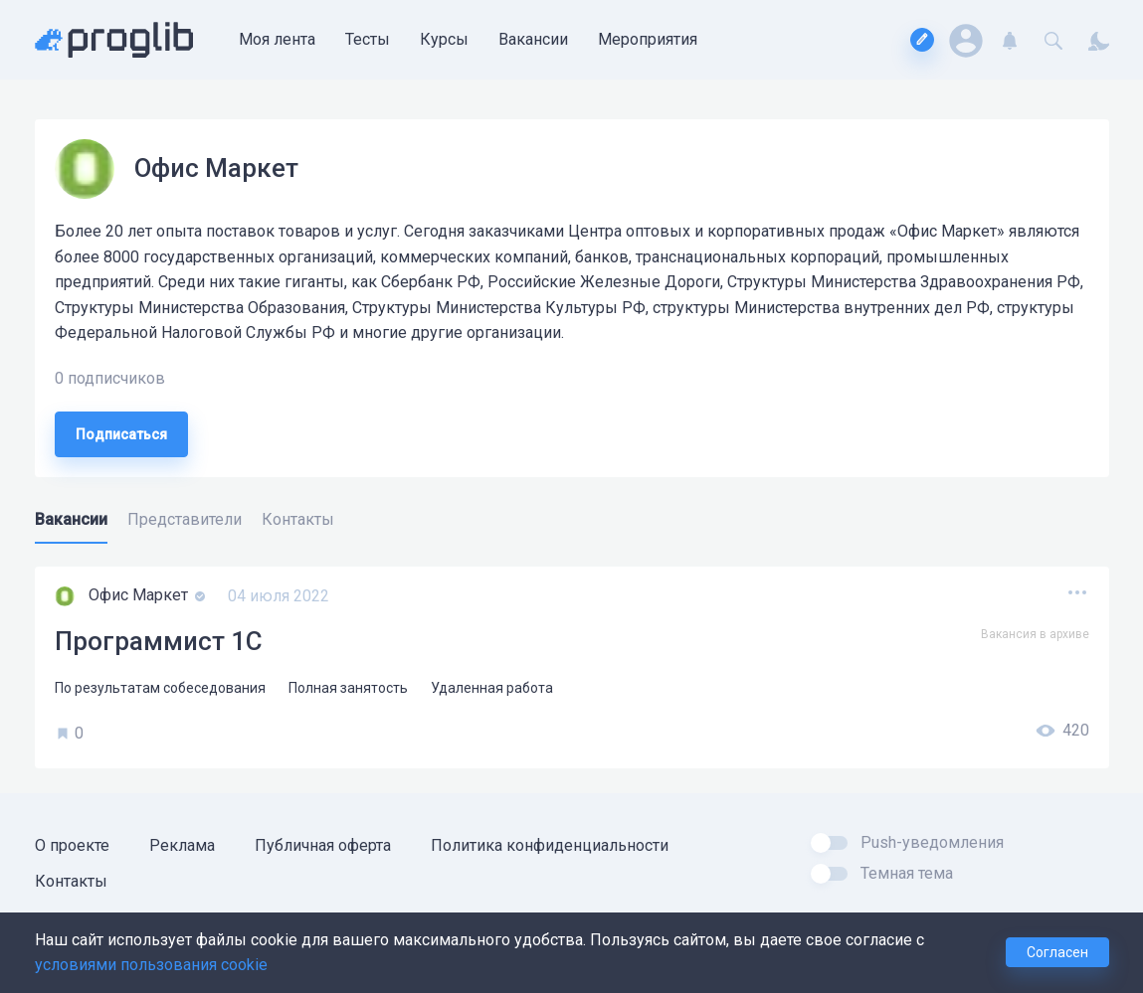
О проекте (72, 845)
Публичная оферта (323, 845)
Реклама (182, 845)
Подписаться (121, 434)
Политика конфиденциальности (549, 845)
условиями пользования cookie (151, 964)
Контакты (71, 881)
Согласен (1057, 952)
